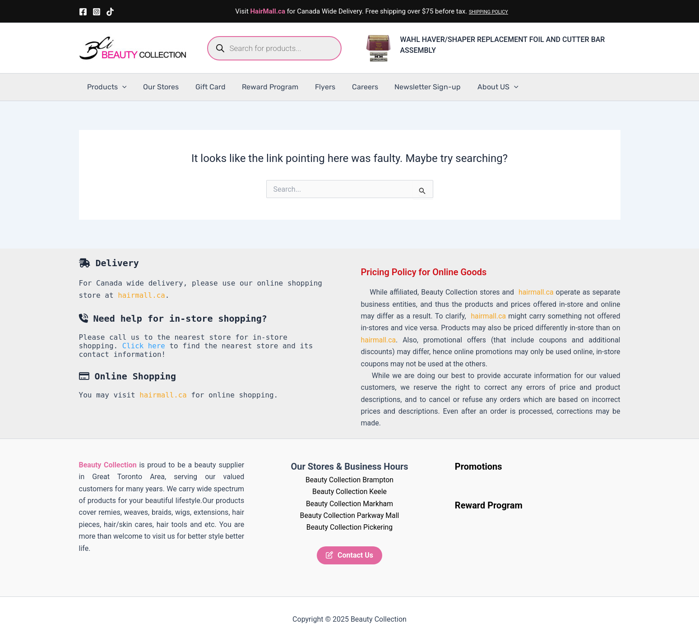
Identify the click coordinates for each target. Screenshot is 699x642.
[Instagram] (97, 12)
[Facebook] (83, 12)
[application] (121, 87)
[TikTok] (110, 12)
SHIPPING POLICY (488, 12)
